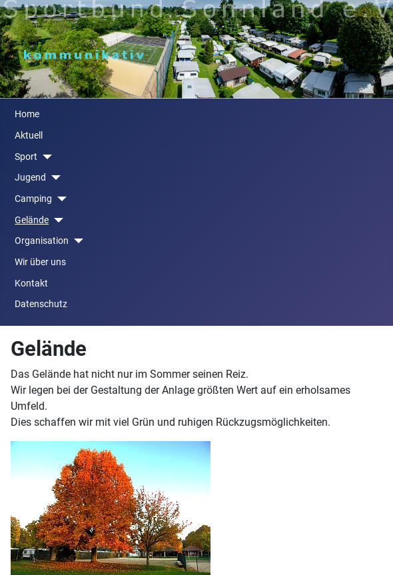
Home (27, 114)
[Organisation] (76, 241)
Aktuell (29, 135)
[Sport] (44, 157)
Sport (26, 157)
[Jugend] (53, 177)
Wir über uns (40, 262)
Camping (33, 199)
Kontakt (31, 283)
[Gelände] (56, 220)
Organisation (42, 241)
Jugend (30, 177)
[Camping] (59, 199)
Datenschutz (41, 304)
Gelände (32, 220)
